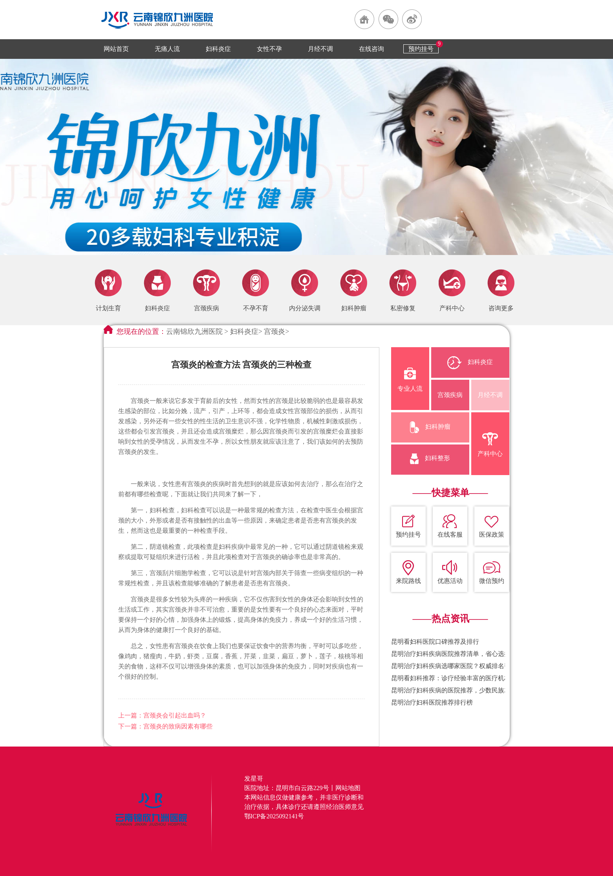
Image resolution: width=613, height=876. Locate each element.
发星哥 (253, 778)
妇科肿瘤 (430, 427)
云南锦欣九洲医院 (194, 331)
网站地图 (347, 788)
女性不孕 (269, 49)
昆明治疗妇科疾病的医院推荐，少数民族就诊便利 (460, 690)
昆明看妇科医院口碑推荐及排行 (435, 641)
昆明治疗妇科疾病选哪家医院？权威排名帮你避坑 (460, 666)
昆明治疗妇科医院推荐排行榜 (432, 702)
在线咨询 (371, 49)
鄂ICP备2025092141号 (274, 816)
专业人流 (410, 380)
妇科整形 (430, 458)
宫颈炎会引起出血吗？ (174, 715)
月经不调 (320, 49)
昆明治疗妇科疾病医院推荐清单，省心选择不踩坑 (460, 653)
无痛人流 (167, 49)
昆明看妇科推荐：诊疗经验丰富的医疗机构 (451, 678)
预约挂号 (421, 49)
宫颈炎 (274, 331)
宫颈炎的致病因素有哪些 (177, 726)
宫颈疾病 (450, 395)
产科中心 (490, 444)
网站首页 (116, 49)
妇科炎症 (218, 49)
